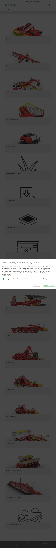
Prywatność (13, 542)
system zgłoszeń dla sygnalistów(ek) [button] (14, 545)
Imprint (6, 542)
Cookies (20, 542)
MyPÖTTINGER (29, 1)
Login (48, 1)
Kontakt (26, 542)
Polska (43, 1)
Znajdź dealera (36, 1)
